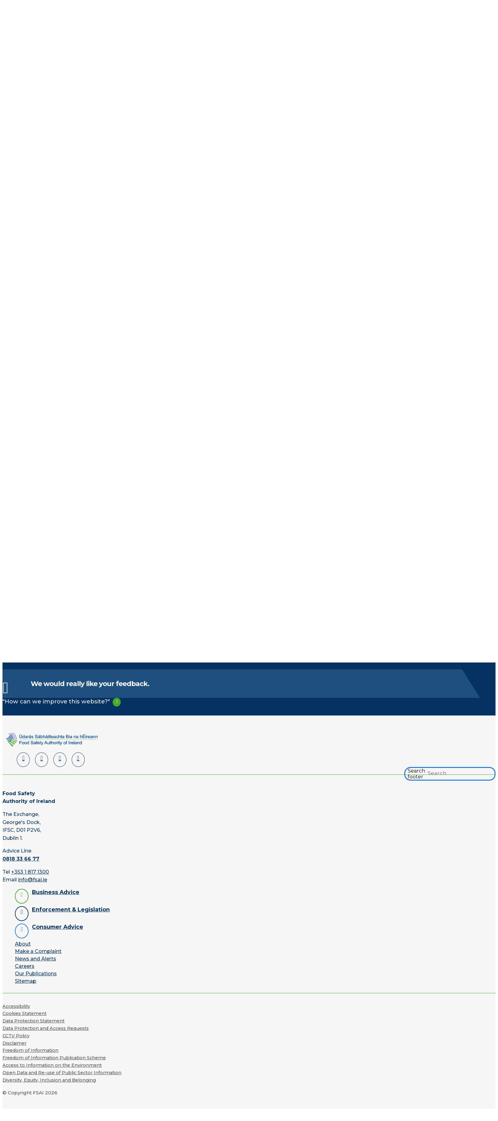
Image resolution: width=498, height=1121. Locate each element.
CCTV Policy (15, 1036)
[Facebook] (41, 759)
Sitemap (25, 981)
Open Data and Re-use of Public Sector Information (61, 1072)
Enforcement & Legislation (71, 909)
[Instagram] (78, 759)
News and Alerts (35, 959)
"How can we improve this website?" (56, 701)
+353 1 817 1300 (30, 872)
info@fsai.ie (32, 880)
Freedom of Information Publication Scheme (54, 1058)
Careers (24, 966)
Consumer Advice (57, 927)
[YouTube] (59, 759)
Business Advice (55, 892)
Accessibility (16, 1006)
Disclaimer (14, 1043)
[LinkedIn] (23, 759)
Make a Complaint (38, 951)
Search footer (416, 774)
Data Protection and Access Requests (45, 1028)
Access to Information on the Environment (52, 1065)
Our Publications (36, 974)
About (23, 944)
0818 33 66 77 (20, 859)
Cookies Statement (24, 1013)
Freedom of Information (30, 1050)
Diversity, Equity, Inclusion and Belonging (49, 1080)
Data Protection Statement (33, 1021)
